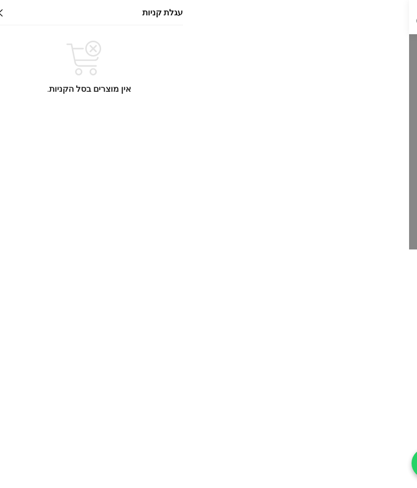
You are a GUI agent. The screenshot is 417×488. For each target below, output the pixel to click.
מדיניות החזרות (378, 422)
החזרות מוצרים (377, 434)
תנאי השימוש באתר (371, 398)
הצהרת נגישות (379, 362)
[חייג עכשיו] (17, 463)
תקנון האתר (383, 386)
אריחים (354, 342)
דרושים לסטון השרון (371, 410)
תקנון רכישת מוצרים (370, 458)
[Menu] (394, 17)
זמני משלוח (384, 446)
